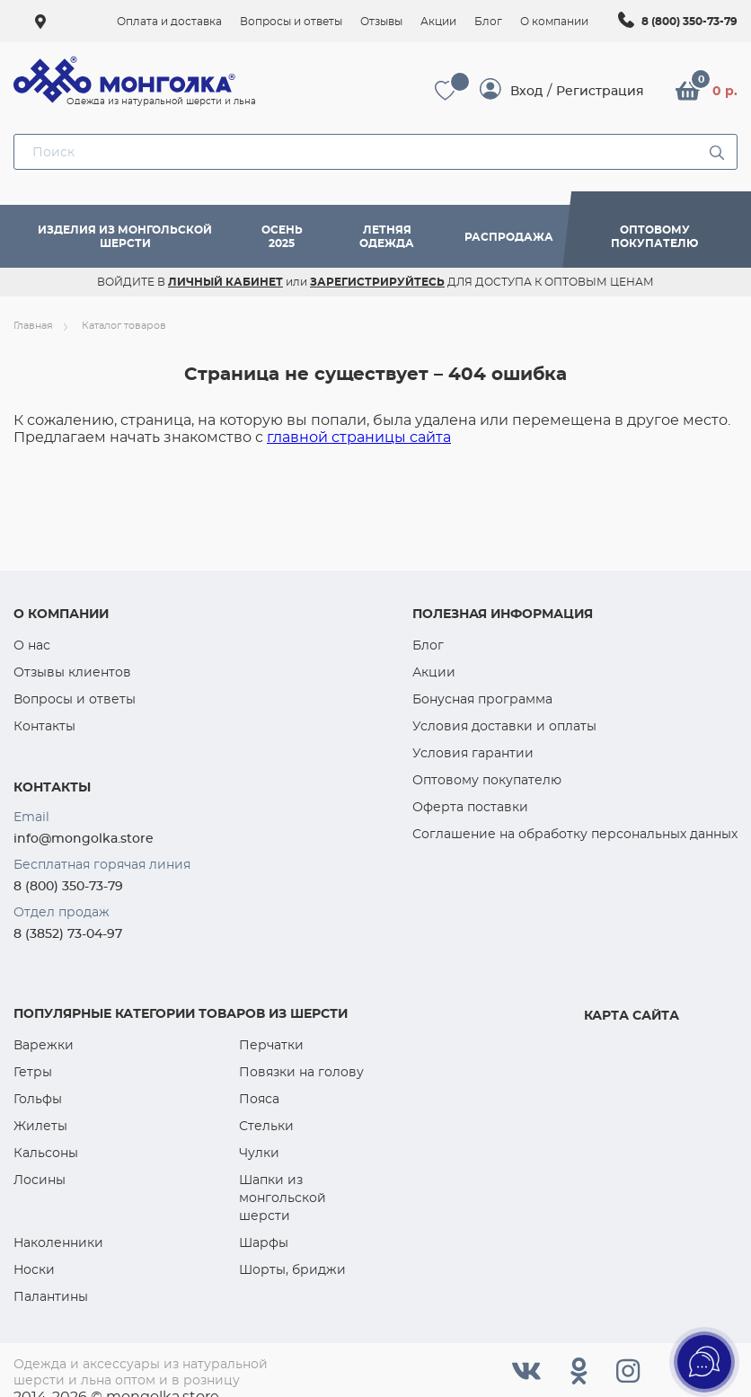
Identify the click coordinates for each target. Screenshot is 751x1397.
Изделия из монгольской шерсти (125, 236)
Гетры (32, 1072)
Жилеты (40, 1126)
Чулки (259, 1153)
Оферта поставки (470, 807)
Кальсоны (45, 1153)
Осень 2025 (282, 236)
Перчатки (271, 1045)
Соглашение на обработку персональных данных (575, 834)
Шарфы (263, 1242)
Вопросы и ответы (74, 699)
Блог (428, 645)
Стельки (266, 1126)
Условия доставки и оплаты (504, 726)
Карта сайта (631, 1015)
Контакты (44, 726)
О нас (31, 645)
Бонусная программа (482, 699)
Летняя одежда (386, 236)
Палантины (50, 1296)
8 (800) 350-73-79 (689, 21)
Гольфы (37, 1099)
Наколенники (58, 1242)
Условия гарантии (473, 753)
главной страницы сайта (359, 437)
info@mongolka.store (83, 838)
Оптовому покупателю (654, 236)
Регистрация (600, 91)
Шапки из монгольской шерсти (282, 1198)
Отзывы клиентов (72, 672)
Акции (433, 672)
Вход (526, 91)
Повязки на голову (301, 1072)
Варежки (43, 1045)
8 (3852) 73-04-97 (67, 933)
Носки (34, 1269)
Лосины (39, 1180)
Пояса (259, 1099)
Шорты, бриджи (292, 1269)
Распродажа (508, 236)
